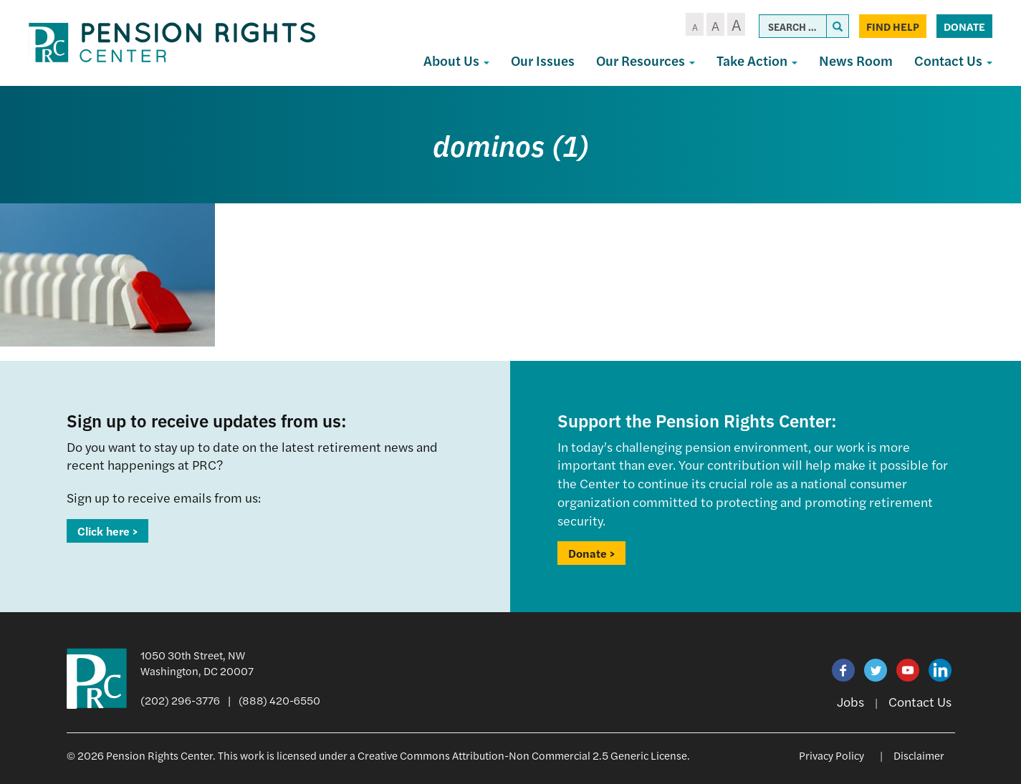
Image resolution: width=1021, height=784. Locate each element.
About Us (456, 60)
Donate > (591, 553)
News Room (856, 60)
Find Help (892, 26)
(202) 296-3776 (180, 699)
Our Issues (543, 60)
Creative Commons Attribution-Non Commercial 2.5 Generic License (522, 755)
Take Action (756, 60)
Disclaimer (918, 755)
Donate (964, 26)
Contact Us (953, 60)
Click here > (107, 531)
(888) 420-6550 (279, 699)
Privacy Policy (831, 755)
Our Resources (645, 60)
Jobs (850, 701)
